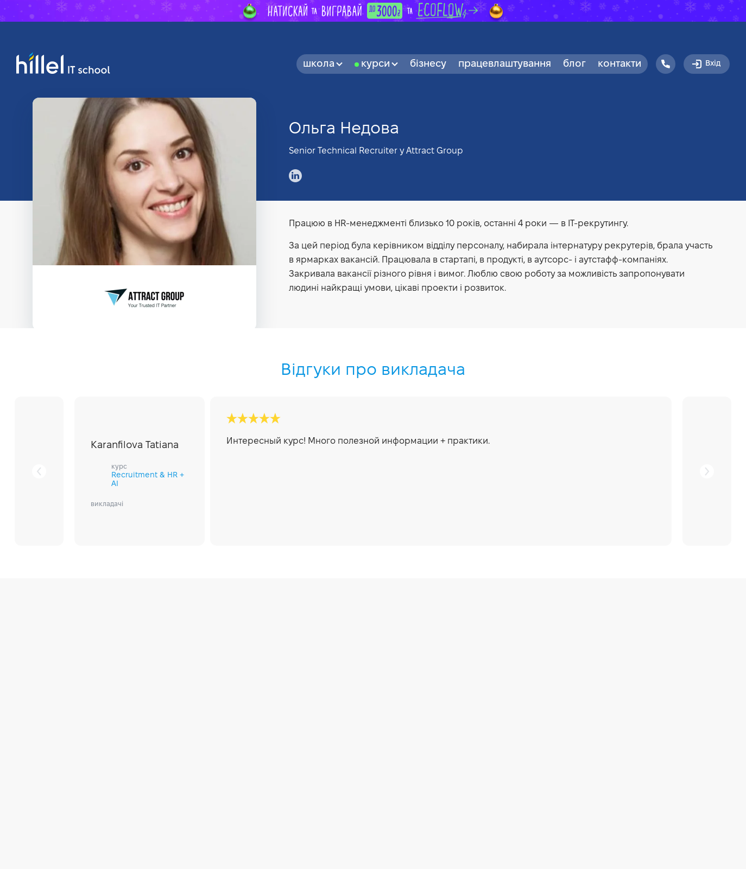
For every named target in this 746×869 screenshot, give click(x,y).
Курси (379, 64)
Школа (323, 64)
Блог (574, 64)
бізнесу (428, 64)
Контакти (619, 64)
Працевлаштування (504, 64)
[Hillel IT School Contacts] (665, 64)
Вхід (705, 64)
